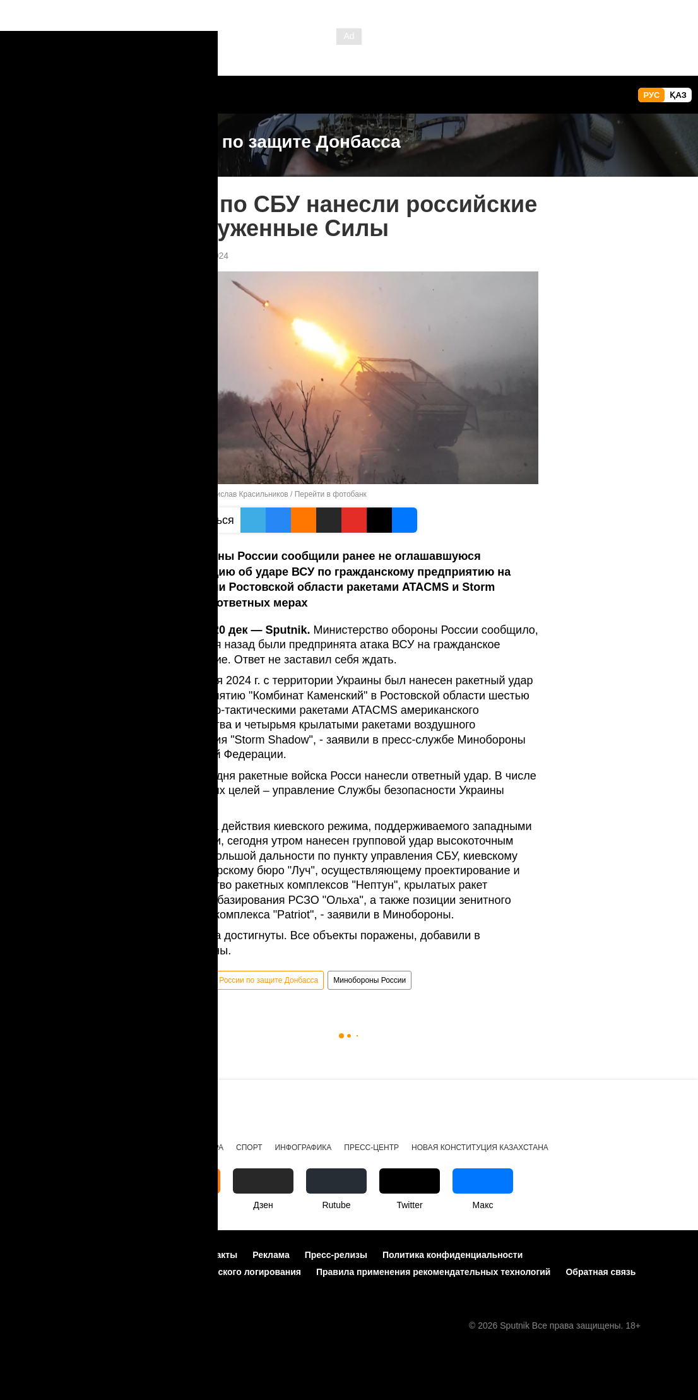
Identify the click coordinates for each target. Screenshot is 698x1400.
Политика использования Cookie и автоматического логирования (157, 1272)
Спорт (249, 1147)
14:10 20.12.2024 (194, 256)
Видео (104, 1147)
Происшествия (45, 1147)
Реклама (271, 1255)
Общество (152, 1147)
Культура (204, 1147)
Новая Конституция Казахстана (479, 1147)
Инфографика (303, 1147)
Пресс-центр (371, 1147)
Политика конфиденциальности (452, 1255)
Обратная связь (600, 1272)
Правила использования (126, 1255)
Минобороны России (369, 980)
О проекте (35, 1255)
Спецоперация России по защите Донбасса (241, 980)
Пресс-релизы (336, 1255)
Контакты (216, 1255)
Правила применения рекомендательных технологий (433, 1272)
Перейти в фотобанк (331, 494)
